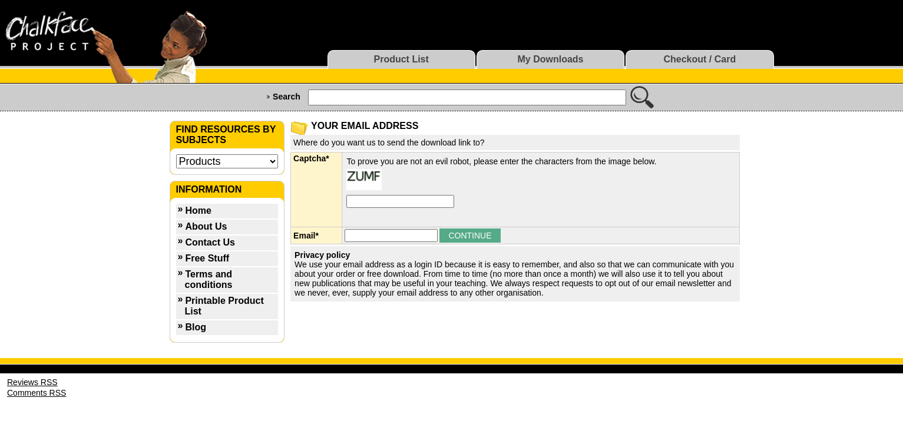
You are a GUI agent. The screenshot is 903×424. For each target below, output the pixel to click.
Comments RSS (36, 393)
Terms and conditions (209, 279)
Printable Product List (224, 306)
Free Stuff (207, 258)
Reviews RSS (32, 382)
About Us (206, 226)
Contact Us (209, 242)
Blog (195, 327)
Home (198, 211)
